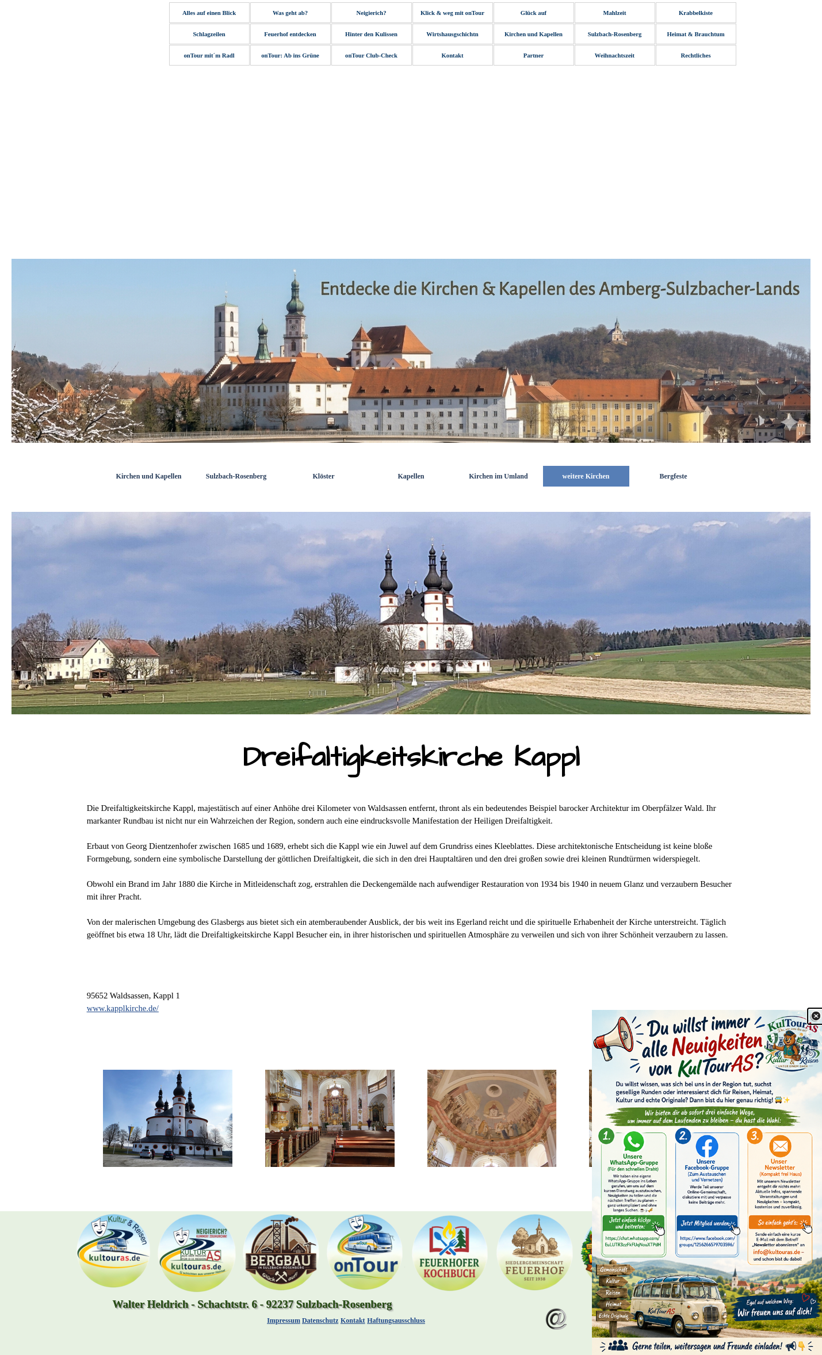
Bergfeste (673, 476)
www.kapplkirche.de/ (123, 1008)
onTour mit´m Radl (208, 55)
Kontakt (453, 55)
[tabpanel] (411, 758)
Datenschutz (320, 1320)
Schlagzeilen (209, 34)
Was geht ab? (290, 13)
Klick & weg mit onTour (452, 13)
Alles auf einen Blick (209, 13)
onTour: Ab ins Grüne (290, 55)
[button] (168, 1119)
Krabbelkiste (696, 13)
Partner (533, 55)
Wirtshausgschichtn (452, 34)
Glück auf (533, 13)
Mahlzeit (614, 13)
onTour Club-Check (371, 55)
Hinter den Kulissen (371, 34)
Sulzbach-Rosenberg (615, 34)
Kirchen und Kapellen (533, 34)
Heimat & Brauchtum (695, 34)
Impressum (283, 1320)
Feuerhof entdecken (290, 34)
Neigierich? (371, 13)
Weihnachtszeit (614, 55)
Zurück (667, 1310)
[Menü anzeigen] (605, 1311)
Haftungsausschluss (396, 1320)
